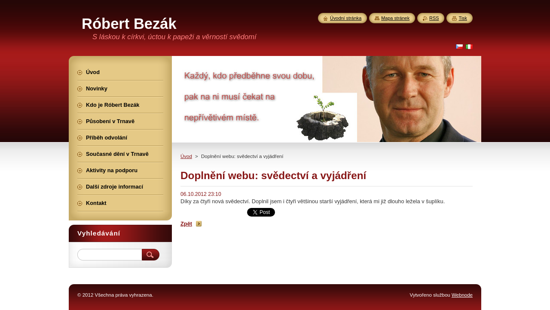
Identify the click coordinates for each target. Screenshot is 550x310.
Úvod (186, 156)
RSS (434, 18)
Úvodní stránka (345, 18)
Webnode (462, 295)
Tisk (462, 18)
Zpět (186, 223)
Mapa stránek (395, 18)
